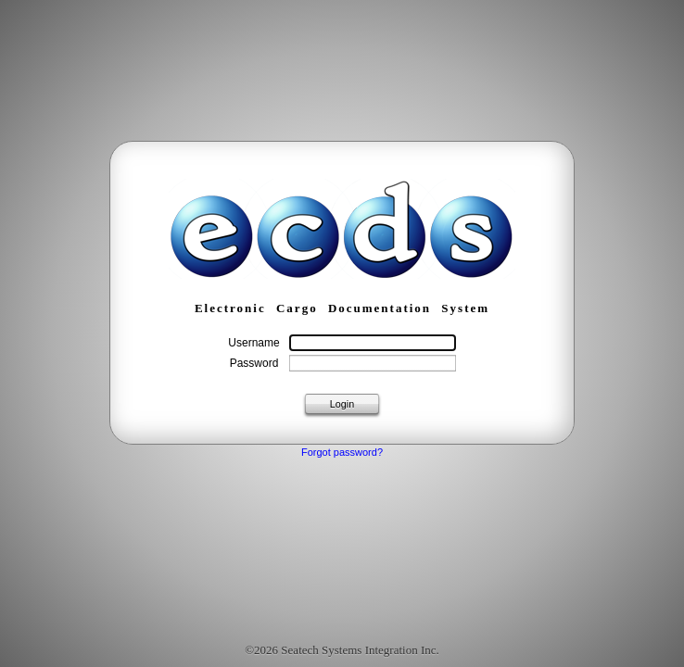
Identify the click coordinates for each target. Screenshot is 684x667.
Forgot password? (342, 452)
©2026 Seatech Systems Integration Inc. (342, 650)
